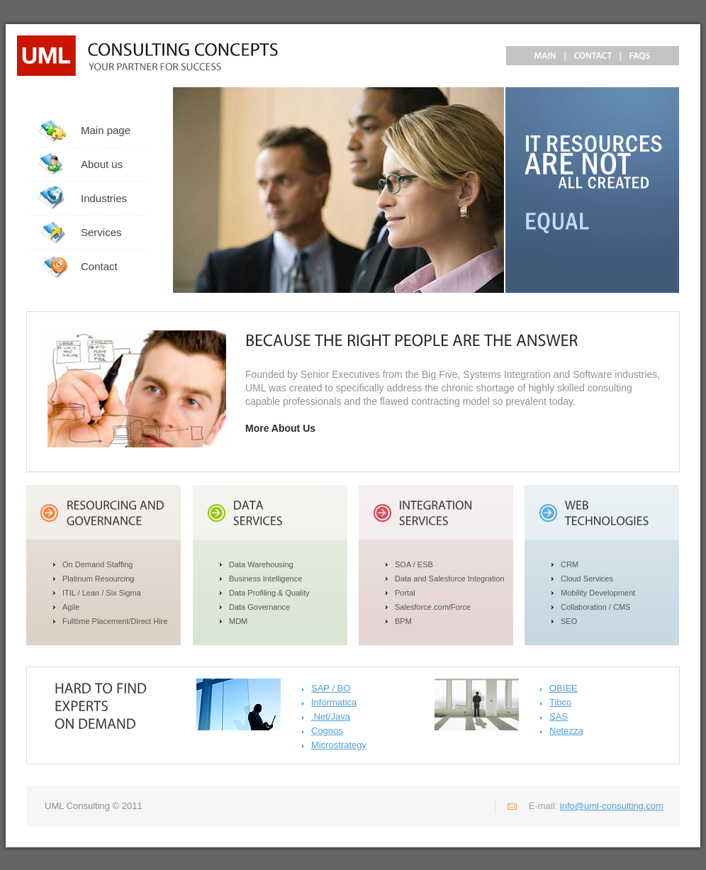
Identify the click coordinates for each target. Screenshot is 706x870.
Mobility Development (598, 593)
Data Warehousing (261, 564)
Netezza (566, 730)
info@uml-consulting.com (611, 806)
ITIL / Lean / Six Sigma (101, 593)
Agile (70, 607)
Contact (99, 266)
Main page (105, 130)
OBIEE (563, 688)
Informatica (334, 702)
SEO (569, 621)
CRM (569, 564)
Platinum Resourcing (98, 578)
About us (102, 164)
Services (101, 232)
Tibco (560, 702)
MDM (238, 621)
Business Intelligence (265, 578)
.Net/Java (330, 716)
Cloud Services (587, 578)
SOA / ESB (414, 564)
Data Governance (259, 607)
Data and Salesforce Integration (450, 578)
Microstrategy (338, 745)
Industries (104, 198)
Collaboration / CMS (595, 607)
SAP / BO (330, 688)
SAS (558, 716)
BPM (403, 621)
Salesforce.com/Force (433, 607)
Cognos (327, 730)
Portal (405, 593)
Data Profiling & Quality (269, 593)
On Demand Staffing (97, 564)
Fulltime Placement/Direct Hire (115, 621)
